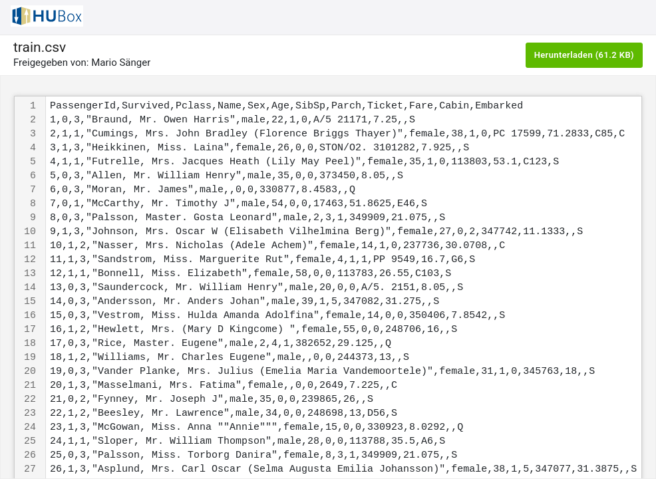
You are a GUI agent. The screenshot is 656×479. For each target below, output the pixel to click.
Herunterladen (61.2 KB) (584, 55)
